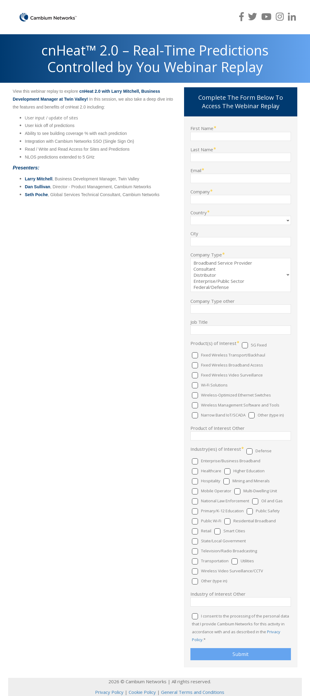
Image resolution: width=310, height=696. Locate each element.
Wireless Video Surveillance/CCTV (232, 571)
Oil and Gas (272, 501)
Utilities (247, 561)
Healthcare (211, 470)
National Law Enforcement (225, 501)
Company (200, 191)
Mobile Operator (216, 491)
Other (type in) (271, 415)
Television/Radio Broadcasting (229, 551)
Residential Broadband (254, 521)
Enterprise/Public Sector (240, 281)
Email (195, 170)
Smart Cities (234, 531)
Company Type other (212, 301)
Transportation (215, 561)
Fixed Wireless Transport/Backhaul (233, 355)
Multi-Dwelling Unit (260, 491)
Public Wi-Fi (211, 521)
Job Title (199, 322)
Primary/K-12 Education (222, 511)
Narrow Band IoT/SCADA (223, 415)
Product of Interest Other (217, 428)
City (194, 233)
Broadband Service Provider (240, 263)
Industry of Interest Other (218, 594)
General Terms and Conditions (192, 692)
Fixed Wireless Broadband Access (232, 365)
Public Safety (268, 511)
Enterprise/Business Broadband (230, 460)
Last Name (201, 149)
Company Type (206, 254)
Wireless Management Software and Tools (240, 405)
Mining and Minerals (251, 481)
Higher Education (249, 470)
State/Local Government (223, 541)
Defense (264, 450)
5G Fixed (259, 345)
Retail (206, 531)
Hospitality (210, 481)
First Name (201, 128)
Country (198, 212)
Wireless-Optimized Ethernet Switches (236, 395)
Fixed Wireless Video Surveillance (232, 375)
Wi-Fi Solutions (214, 385)
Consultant (240, 269)
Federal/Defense (240, 287)
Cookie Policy (142, 692)
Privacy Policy (109, 692)
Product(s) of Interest (213, 343)
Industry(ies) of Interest (215, 449)
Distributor (240, 275)
